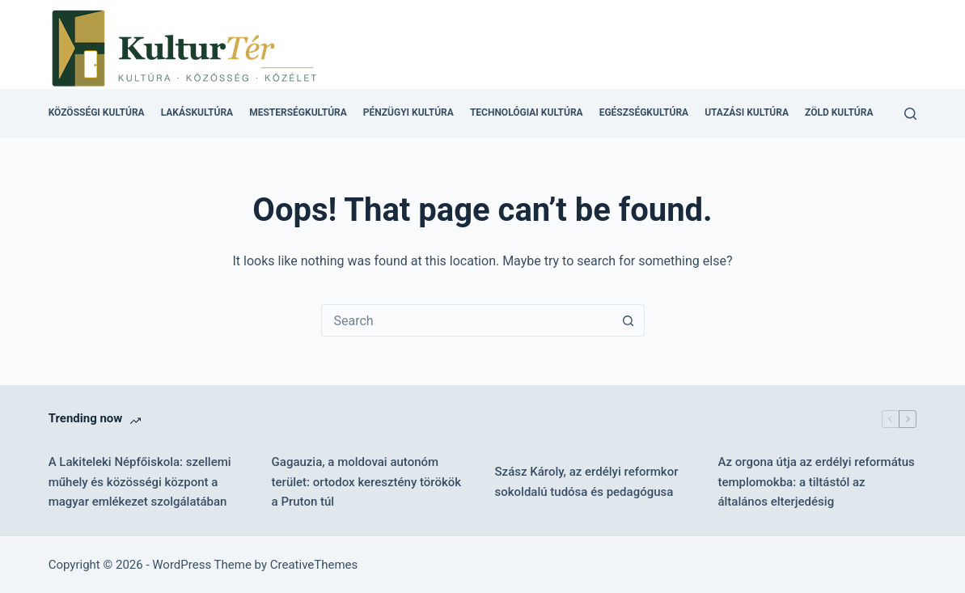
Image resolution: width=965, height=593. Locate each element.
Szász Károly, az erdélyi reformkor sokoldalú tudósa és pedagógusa (587, 481)
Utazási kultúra (747, 112)
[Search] (910, 114)
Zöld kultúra (839, 112)
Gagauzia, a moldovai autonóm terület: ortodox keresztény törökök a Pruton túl (367, 482)
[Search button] (628, 320)
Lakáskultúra (197, 112)
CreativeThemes (314, 564)
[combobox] (467, 320)
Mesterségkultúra (298, 112)
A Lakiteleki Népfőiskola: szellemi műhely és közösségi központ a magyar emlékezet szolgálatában (140, 482)
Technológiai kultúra (526, 112)
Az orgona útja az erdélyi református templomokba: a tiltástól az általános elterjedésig (815, 482)
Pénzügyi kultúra (408, 112)
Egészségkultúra (643, 112)
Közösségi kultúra (97, 112)
